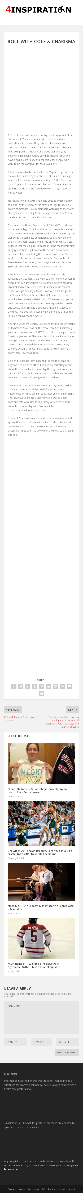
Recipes (52, 1189)
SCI (43, 1189)
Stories (12, 1189)
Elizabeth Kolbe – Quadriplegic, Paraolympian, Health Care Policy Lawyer (38, 790)
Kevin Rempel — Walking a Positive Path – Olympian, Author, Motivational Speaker (35, 965)
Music (62, 1189)
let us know (11, 1169)
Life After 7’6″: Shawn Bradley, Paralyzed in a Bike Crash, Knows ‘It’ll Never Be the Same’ (40, 852)
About (71, 1189)
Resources (33, 1189)
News (21, 1189)
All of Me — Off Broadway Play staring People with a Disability (41, 907)
